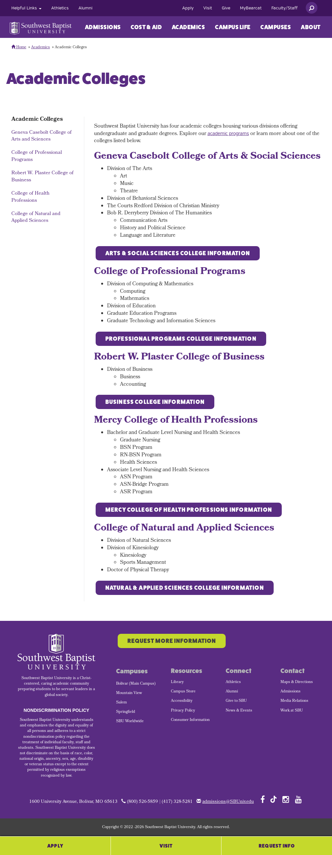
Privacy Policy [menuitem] (183, 711)
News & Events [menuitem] (239, 711)
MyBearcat (251, 8)
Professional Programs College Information (180, 339)
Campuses (275, 27)
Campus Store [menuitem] (183, 692)
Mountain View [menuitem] (129, 693)
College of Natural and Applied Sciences (35, 217)
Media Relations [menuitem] (294, 701)
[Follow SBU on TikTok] (273, 799)
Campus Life (233, 27)
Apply (188, 8)
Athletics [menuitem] (233, 682)
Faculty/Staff (284, 8)
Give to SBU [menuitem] (236, 701)
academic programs (228, 133)
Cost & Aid (146, 27)
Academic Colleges (37, 120)
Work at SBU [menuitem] (291, 711)
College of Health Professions (30, 197)
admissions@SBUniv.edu (228, 802)
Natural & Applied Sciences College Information (184, 588)
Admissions (103, 27)
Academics (188, 27)
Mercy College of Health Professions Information (188, 510)
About (311, 27)
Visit (207, 8)
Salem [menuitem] (121, 703)
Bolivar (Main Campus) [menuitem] (136, 684)
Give (226, 8)
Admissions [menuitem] (290, 692)
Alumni (85, 8)
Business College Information (155, 402)
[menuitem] (26, 8)
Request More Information (171, 641)
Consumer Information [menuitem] (190, 720)
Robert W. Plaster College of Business (42, 176)
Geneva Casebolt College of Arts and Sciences (41, 136)
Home (18, 47)
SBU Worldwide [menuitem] (130, 721)
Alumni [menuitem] (232, 692)
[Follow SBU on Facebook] (262, 799)
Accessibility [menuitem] (182, 701)
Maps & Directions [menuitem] (296, 682)
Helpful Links (26, 8)
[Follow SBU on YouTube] (298, 799)
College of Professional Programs (36, 156)
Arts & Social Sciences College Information (177, 253)
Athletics (60, 8)
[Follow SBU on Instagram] (285, 799)
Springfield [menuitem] (125, 712)
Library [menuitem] (177, 682)
